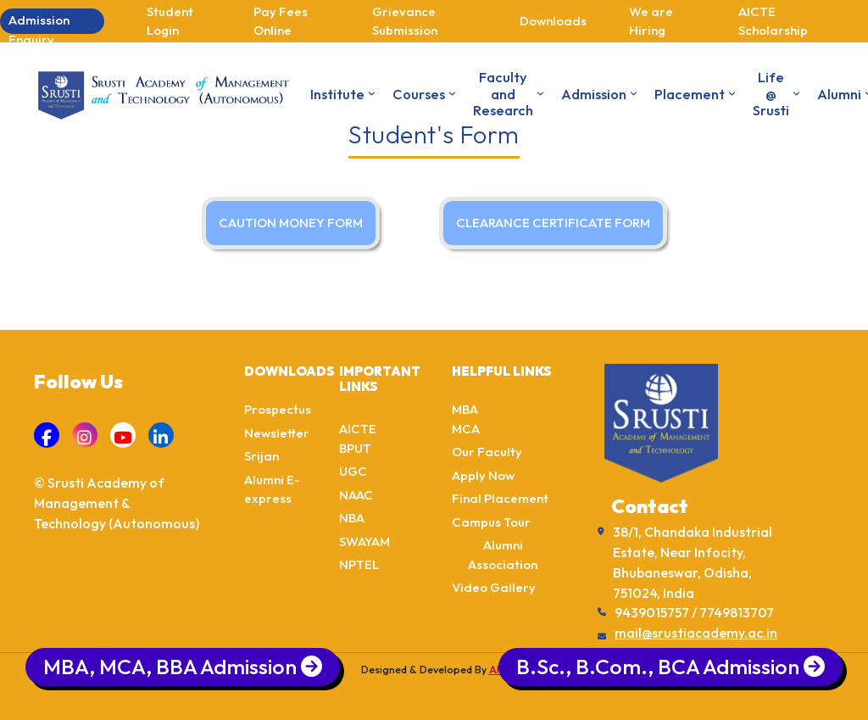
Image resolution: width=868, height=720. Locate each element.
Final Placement (500, 498)
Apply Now (483, 475)
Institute (337, 94)
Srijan (261, 456)
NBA (351, 518)
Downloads (553, 21)
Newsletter (276, 433)
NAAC (356, 495)
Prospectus (277, 409)
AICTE (357, 429)
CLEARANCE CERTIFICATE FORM (553, 223)
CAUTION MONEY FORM (291, 223)
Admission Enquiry (39, 23)
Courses (418, 94)
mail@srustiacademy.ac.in (696, 632)
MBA (465, 409)
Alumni (839, 94)
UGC (353, 471)
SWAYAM (364, 541)
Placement (689, 94)
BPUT (355, 448)
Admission (593, 94)
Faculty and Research (503, 94)
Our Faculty (487, 452)
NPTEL (359, 564)
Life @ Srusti (771, 94)
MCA (466, 429)
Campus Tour (491, 522)
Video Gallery (494, 587)
